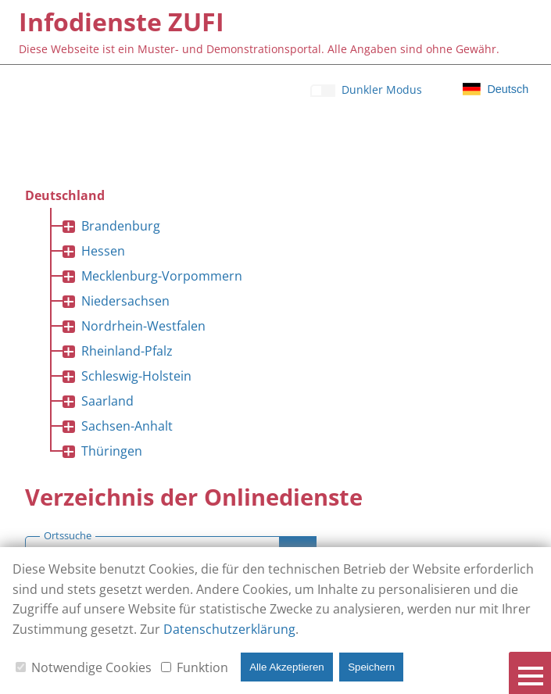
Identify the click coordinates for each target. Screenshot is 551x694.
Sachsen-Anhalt (127, 426)
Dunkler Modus (382, 89)
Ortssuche (67, 536)
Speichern (371, 667)
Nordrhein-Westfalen (143, 326)
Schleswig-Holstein (136, 376)
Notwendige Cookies (91, 667)
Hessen (103, 251)
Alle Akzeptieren (286, 667)
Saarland (107, 401)
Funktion (202, 667)
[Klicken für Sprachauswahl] (496, 89)
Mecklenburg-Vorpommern (161, 276)
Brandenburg (120, 226)
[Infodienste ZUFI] (122, 22)
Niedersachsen (125, 301)
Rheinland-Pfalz (127, 351)
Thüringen (111, 451)
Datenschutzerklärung (229, 629)
